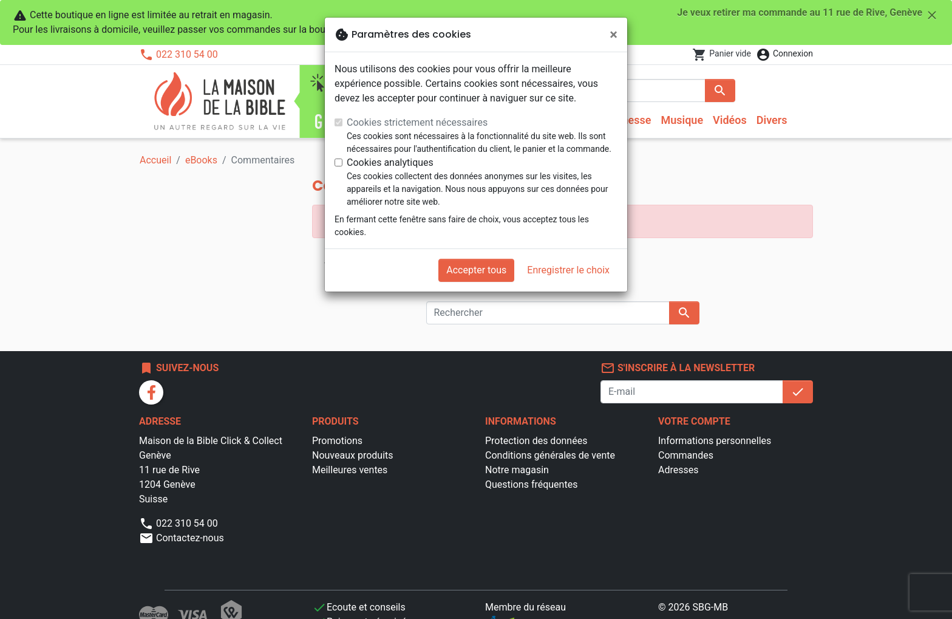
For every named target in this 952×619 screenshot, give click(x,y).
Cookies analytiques (390, 162)
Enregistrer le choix (568, 270)
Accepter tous (476, 270)
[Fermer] (613, 35)
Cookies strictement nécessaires (417, 122)
